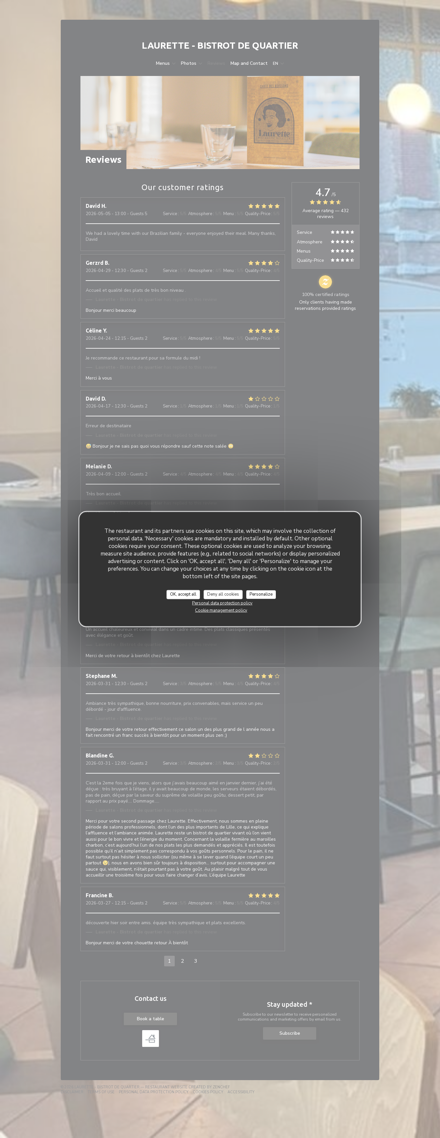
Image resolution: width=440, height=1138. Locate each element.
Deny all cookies (223, 594)
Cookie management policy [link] (221, 610)
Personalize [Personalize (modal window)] (261, 594)
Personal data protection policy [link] (222, 603)
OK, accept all (183, 594)
